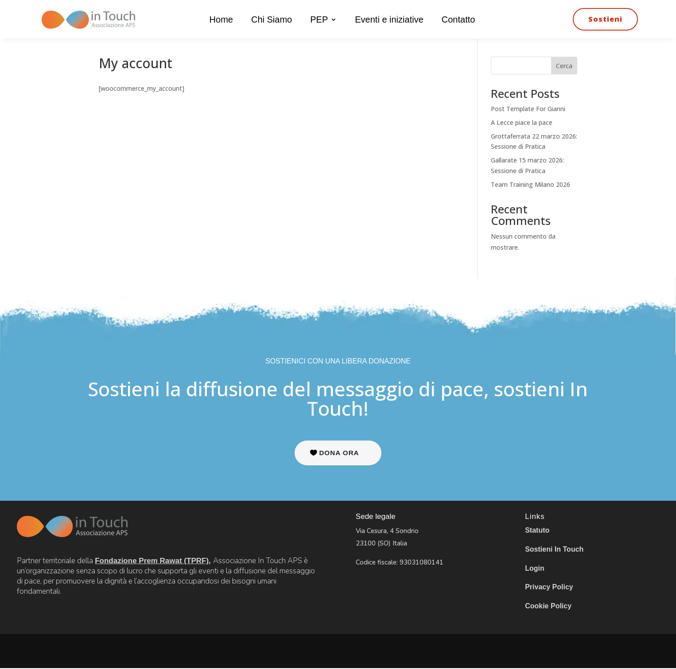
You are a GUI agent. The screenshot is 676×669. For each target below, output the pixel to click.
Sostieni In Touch (554, 549)
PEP (319, 20)
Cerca (564, 66)
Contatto (458, 20)
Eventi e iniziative (389, 20)
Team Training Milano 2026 (530, 184)
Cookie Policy (548, 606)
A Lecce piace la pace (521, 122)
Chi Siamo (271, 20)
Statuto (537, 531)
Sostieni (605, 19)
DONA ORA (339, 453)
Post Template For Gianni (528, 108)
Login (534, 568)
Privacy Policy (549, 587)
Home (221, 20)
